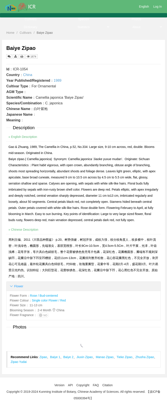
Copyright (82, 385)
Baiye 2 (68, 357)
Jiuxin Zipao (85, 357)
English (144, 6)
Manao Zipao (105, 357)
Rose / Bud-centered (44, 295)
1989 (58, 80)
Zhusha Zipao (144, 357)
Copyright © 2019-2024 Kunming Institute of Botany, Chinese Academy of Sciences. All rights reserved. (76, 391)
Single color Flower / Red (49, 300)
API (70, 385)
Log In (157, 6)
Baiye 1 (55, 357)
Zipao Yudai (19, 362)
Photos (136, 19)
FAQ (96, 385)
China (27, 75)
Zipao (43, 357)
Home (10, 32)
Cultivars (30, 19)
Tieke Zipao (124, 357)
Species (83, 19)
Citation (107, 385)
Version (59, 385)
